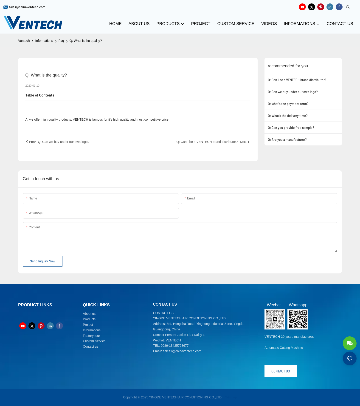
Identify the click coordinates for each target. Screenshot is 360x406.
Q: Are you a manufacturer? (287, 140)
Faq (61, 41)
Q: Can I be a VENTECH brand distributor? (297, 80)
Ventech (24, 41)
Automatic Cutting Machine (283, 347)
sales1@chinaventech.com (182, 351)
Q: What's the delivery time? (288, 116)
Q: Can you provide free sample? (291, 128)
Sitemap (230, 397)
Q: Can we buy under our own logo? (293, 92)
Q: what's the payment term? (288, 104)
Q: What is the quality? (86, 41)
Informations (44, 41)
